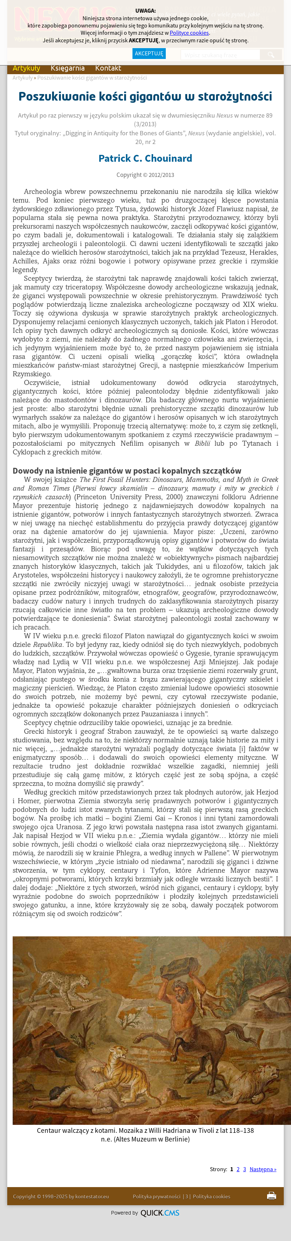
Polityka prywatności (157, 1196)
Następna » (263, 1169)
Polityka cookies (211, 1196)
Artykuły (26, 67)
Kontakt (108, 67)
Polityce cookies (189, 33)
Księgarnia (68, 67)
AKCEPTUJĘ (149, 53)
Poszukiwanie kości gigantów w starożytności (92, 77)
